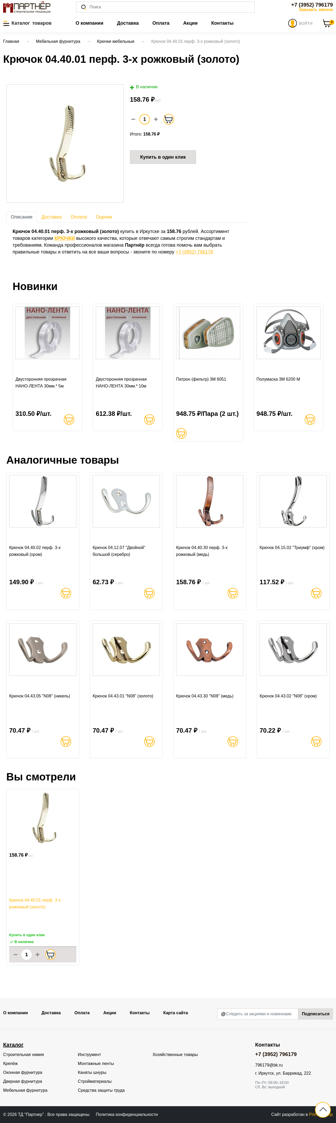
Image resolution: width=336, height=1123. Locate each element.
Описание (22, 217)
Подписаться (315, 1014)
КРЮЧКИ (64, 238)
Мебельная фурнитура (25, 1090)
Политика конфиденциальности (127, 1114)
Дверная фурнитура (22, 1081)
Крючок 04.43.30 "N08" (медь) (204, 696)
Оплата (160, 23)
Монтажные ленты (96, 1063)
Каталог (13, 1045)
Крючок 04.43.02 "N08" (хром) (288, 696)
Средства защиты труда (101, 1090)
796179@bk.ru (269, 1065)
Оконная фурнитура (22, 1072)
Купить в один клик (163, 157)
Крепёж (10, 1063)
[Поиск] (165, 7)
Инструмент (89, 1054)
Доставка (128, 23)
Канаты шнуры (92, 1072)
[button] (27, 23)
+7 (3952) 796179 (312, 5)
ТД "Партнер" (31, 1114)
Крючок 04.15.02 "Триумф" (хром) (292, 547)
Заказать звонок (316, 9)
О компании (89, 23)
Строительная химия (23, 1054)
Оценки (104, 217)
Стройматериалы (95, 1081)
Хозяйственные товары (175, 1054)
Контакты (222, 23)
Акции (190, 23)
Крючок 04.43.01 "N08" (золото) (123, 696)
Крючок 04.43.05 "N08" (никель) (39, 696)
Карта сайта (175, 1013)
